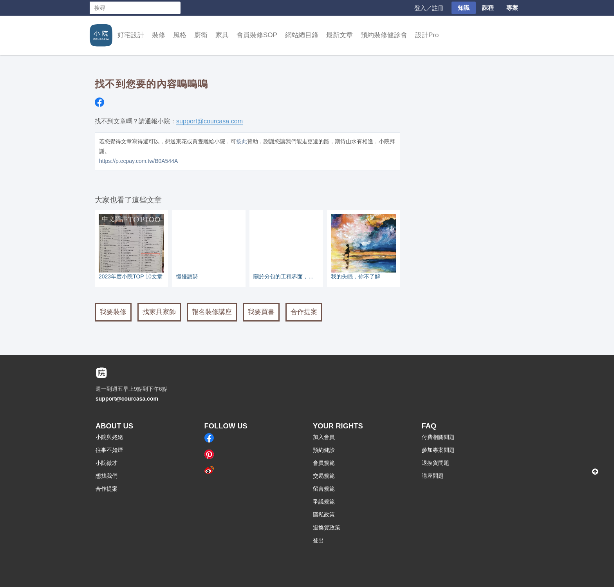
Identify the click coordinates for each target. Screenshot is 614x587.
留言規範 (324, 489)
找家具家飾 (159, 312)
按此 (241, 141)
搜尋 (174, 8)
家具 (222, 35)
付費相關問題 (438, 437)
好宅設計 (130, 35)
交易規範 (324, 476)
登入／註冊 (429, 8)
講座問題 (433, 476)
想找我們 (106, 476)
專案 (512, 7)
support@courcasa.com (209, 121)
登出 (318, 540)
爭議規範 (324, 501)
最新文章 (339, 35)
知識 (464, 7)
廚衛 (201, 35)
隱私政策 (324, 514)
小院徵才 (106, 463)
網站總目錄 (301, 35)
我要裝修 (113, 312)
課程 (488, 7)
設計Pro (427, 35)
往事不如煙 (109, 450)
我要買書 (261, 312)
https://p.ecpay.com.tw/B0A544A (138, 161)
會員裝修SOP (257, 35)
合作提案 (304, 312)
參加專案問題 (438, 450)
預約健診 (324, 450)
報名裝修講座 (212, 312)
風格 (179, 35)
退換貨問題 (435, 463)
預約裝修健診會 (384, 35)
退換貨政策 (326, 527)
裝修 (158, 35)
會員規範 (324, 463)
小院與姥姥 (109, 437)
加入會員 (324, 437)
